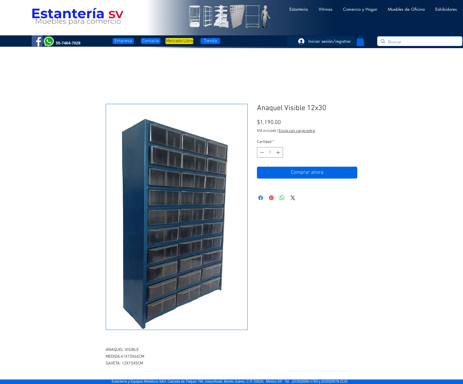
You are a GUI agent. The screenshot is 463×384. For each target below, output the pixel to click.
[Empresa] (123, 41)
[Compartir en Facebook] (260, 197)
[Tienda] (210, 41)
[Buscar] (419, 42)
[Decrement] (261, 152)
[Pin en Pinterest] (271, 197)
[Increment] (278, 152)
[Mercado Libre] (179, 41)
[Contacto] (151, 41)
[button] (298, 7)
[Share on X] (292, 197)
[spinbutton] (270, 152)
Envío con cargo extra (297, 130)
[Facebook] (37, 40)
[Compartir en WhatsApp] (282, 197)
